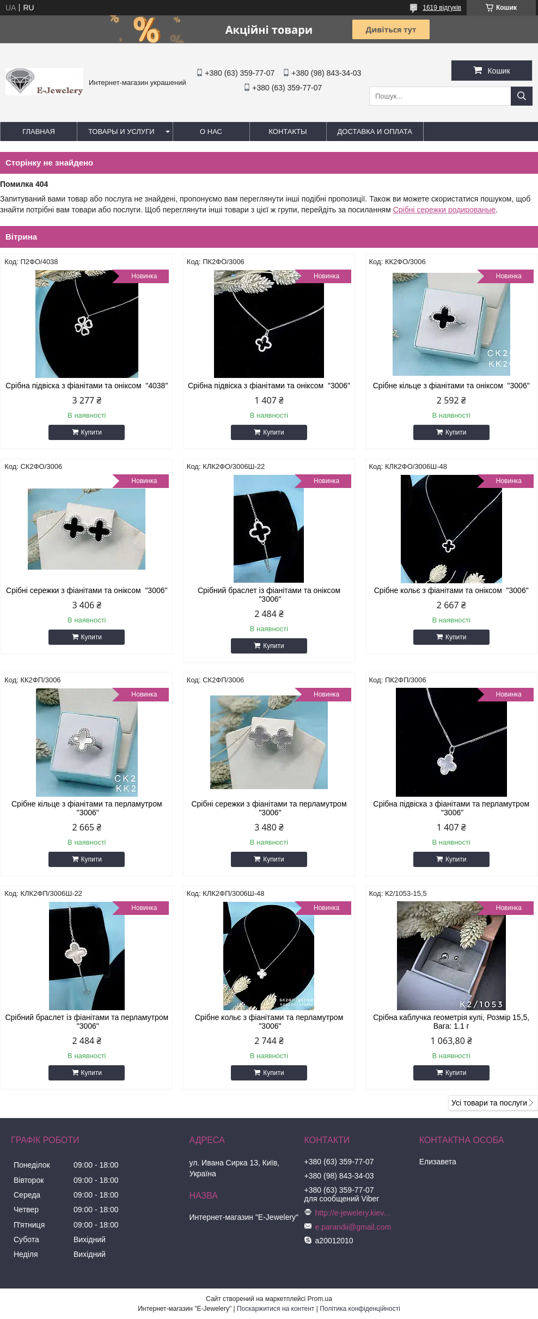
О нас (211, 131)
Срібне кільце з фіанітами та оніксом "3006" (451, 385)
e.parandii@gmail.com (353, 1227)
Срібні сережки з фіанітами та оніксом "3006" (86, 590)
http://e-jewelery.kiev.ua (353, 1212)
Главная (38, 131)
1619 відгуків (442, 7)
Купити (91, 432)
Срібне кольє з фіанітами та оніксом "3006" (451, 590)
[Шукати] (522, 96)
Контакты (287, 131)
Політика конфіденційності (360, 1308)
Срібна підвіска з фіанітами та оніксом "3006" (269, 385)
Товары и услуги (121, 131)
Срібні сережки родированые (444, 209)
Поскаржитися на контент (275, 1308)
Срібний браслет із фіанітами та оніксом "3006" (269, 594)
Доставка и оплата (375, 131)
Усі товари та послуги (489, 1102)
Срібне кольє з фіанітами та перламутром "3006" (269, 1021)
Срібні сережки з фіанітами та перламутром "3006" (268, 808)
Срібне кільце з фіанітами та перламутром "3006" (86, 808)
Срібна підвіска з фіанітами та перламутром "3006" (451, 808)
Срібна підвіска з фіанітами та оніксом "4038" (86, 385)
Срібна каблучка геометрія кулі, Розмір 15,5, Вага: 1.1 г (451, 1021)
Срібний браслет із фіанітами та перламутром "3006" (86, 1021)
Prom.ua (320, 1299)
